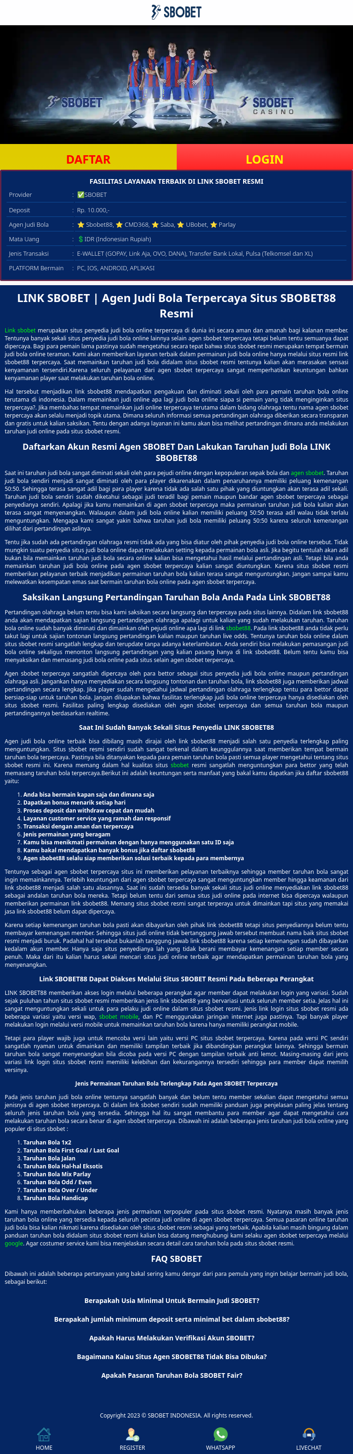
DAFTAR (88, 159)
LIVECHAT (309, 1439)
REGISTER (132, 1439)
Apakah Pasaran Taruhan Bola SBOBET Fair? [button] (172, 1375)
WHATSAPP (220, 1439)
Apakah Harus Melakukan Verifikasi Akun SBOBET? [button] (171, 1337)
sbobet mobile (118, 1017)
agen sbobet (307, 473)
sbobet (180, 765)
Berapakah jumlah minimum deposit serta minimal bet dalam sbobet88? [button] (172, 1319)
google (14, 1243)
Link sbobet (20, 330)
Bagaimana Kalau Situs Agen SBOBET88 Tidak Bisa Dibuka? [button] (172, 1356)
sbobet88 (238, 628)
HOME (44, 1439)
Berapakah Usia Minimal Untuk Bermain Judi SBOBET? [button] (171, 1300)
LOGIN (265, 159)
